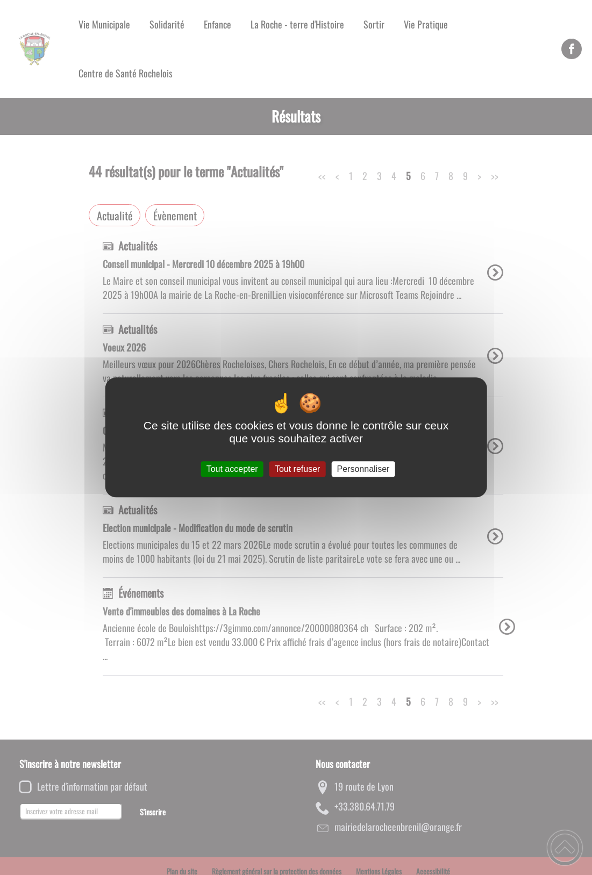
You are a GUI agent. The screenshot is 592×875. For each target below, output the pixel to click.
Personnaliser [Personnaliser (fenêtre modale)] (363, 469)
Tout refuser (297, 469)
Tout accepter (232, 469)
